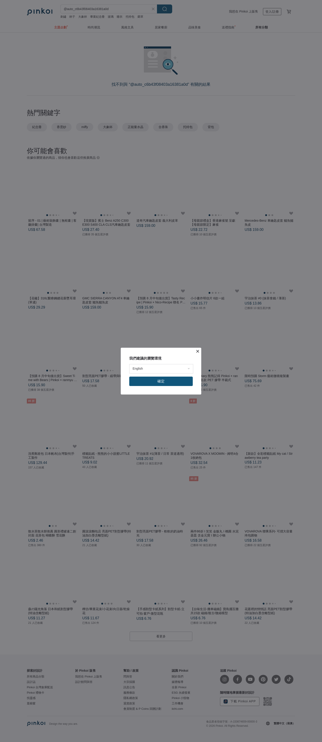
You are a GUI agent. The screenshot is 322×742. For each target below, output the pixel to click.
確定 (161, 381)
